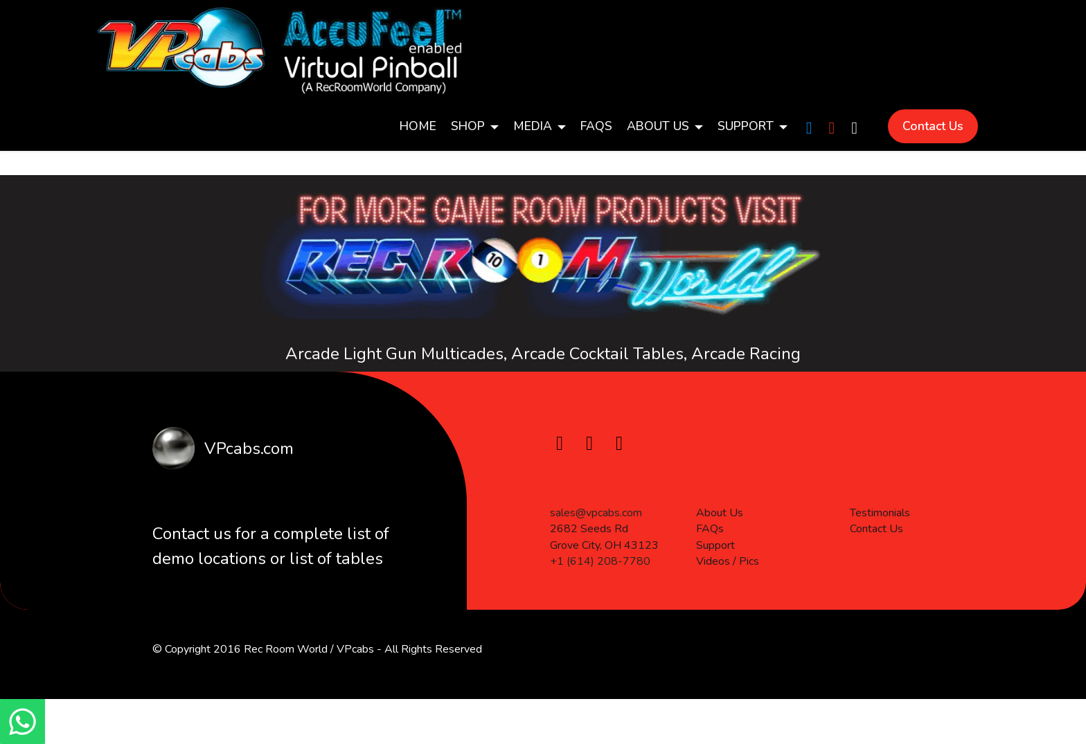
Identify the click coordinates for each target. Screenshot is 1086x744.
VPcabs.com (247, 448)
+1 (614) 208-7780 (600, 602)
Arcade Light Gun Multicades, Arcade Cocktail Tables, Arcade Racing (543, 354)
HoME (418, 126)
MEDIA (532, 126)
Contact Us (932, 126)
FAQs (596, 126)
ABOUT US (658, 126)
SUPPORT (746, 126)
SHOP (468, 126)
